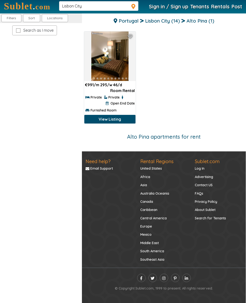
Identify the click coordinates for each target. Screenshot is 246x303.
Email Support (99, 168)
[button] (55, 18)
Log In (199, 168)
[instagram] (164, 278)
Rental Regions (156, 161)
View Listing (110, 119)
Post (236, 6)
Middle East (149, 243)
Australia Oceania (154, 193)
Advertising (204, 177)
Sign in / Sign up (168, 6)
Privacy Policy (206, 201)
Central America (153, 218)
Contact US (204, 185)
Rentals (220, 6)
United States (151, 168)
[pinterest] (175, 278)
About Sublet (205, 210)
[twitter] (152, 278)
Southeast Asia (152, 259)
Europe (146, 226)
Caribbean (148, 210)
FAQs (199, 193)
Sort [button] (31, 18)
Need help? (98, 161)
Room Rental (122, 90)
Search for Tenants (210, 218)
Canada (146, 201)
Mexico (146, 234)
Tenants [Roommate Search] (199, 6)
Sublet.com (207, 161)
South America (152, 251)
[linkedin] (186, 278)
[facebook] (141, 278)
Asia (143, 185)
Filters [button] (11, 18)
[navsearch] (98, 6)
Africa (145, 177)
